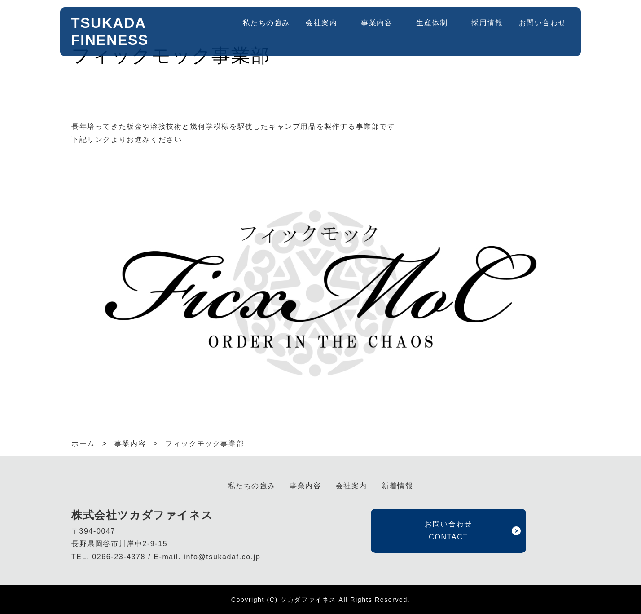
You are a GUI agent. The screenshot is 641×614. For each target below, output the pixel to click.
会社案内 (321, 23)
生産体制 (432, 23)
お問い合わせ (542, 23)
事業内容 (376, 23)
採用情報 (487, 23)
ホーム (83, 443)
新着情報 (397, 486)
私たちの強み (266, 23)
